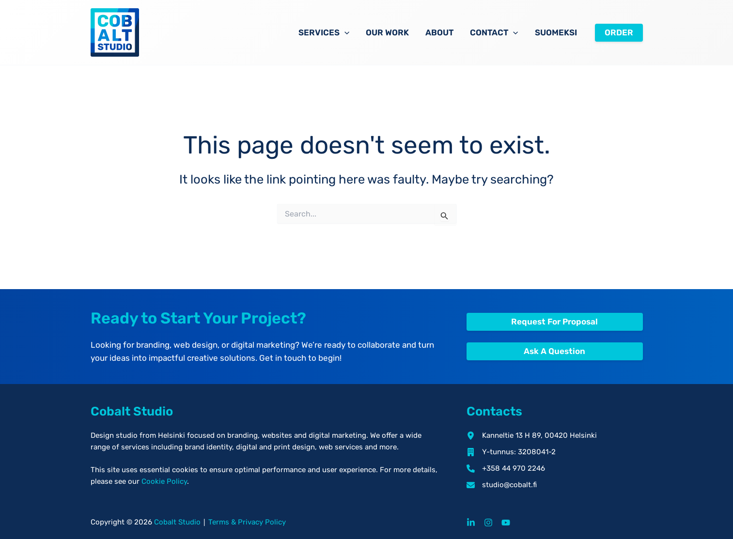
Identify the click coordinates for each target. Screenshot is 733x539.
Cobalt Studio (177, 522)
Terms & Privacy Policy (247, 522)
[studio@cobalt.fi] (502, 485)
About (439, 32)
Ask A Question (554, 351)
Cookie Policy (164, 481)
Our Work (387, 32)
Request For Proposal (554, 321)
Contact (494, 32)
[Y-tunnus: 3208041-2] (511, 452)
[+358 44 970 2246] (506, 468)
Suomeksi (556, 32)
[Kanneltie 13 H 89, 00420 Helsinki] (532, 435)
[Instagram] (488, 522)
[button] (344, 32)
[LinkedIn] (471, 522)
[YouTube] (505, 522)
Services (323, 32)
